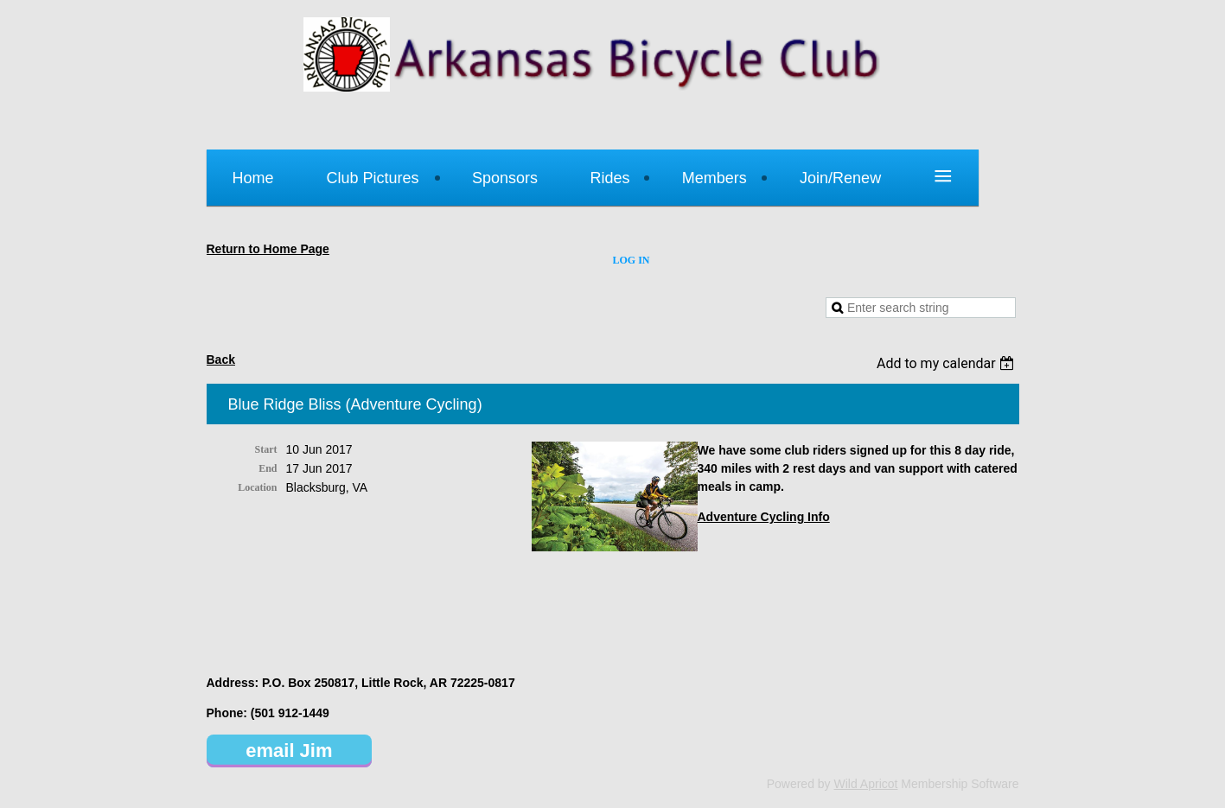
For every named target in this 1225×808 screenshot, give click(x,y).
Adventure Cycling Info (764, 517)
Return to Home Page (268, 249)
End (267, 468)
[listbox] (948, 363)
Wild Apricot (866, 784)
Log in (631, 260)
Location (257, 487)
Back (221, 359)
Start (266, 449)
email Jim (289, 750)
